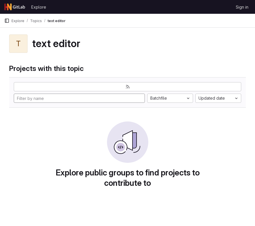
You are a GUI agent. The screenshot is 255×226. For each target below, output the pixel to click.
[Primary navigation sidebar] (6, 20)
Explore (38, 7)
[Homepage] (15, 6)
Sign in (242, 7)
